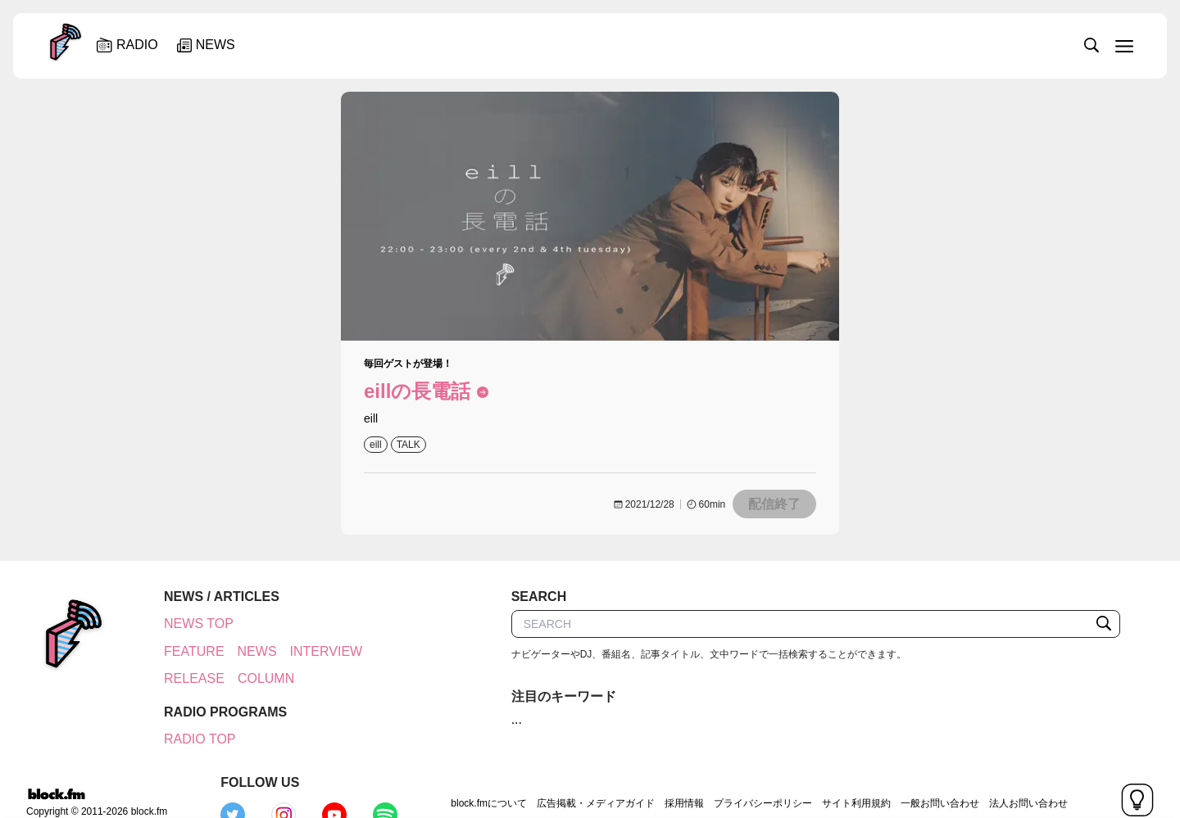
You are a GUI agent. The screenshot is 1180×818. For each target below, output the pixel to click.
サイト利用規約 (740, 772)
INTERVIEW (317, 651)
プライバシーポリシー (647, 772)
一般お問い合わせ (824, 772)
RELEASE (185, 678)
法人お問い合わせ (913, 772)
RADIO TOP (190, 739)
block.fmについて (374, 772)
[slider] (645, 44)
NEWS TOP (190, 623)
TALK (408, 444)
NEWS (248, 651)
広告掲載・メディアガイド (480, 772)
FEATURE (185, 651)
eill (376, 444)
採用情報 (568, 772)
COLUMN (257, 678)
